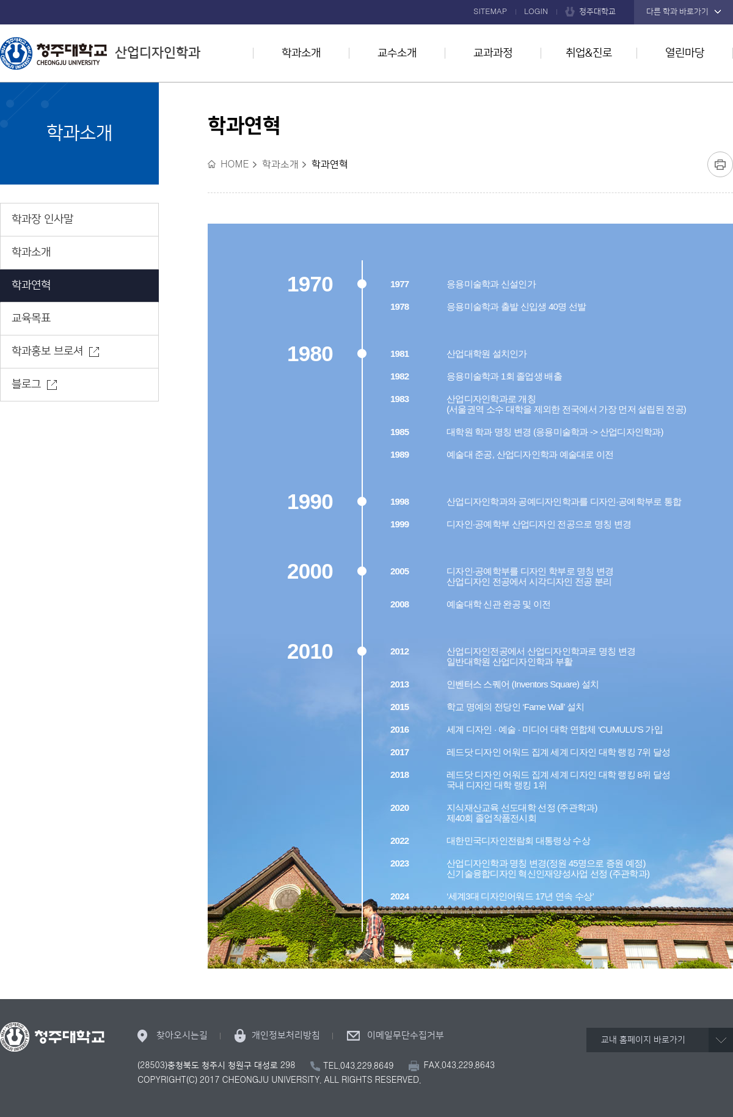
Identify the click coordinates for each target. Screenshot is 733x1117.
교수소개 (397, 53)
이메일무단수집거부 (405, 1035)
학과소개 (301, 53)
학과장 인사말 (42, 219)
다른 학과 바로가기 (677, 11)
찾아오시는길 (182, 1035)
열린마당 (684, 53)
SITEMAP (490, 11)
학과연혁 (31, 285)
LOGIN (536, 11)
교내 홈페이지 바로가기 (643, 1040)
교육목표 (31, 318)
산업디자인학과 (100, 53)
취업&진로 (589, 53)
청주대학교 (597, 11)
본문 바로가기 (366, 0)
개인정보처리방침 (286, 1035)
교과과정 (492, 53)
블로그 (26, 384)
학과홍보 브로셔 (47, 351)
